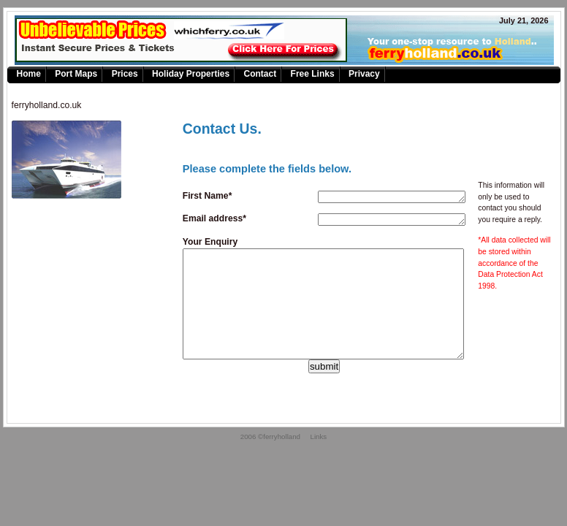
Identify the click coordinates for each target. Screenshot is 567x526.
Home (29, 74)
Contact (259, 74)
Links (319, 458)
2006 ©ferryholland (270, 458)
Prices (125, 74)
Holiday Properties (190, 74)
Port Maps (76, 74)
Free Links (313, 74)
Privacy (364, 74)
